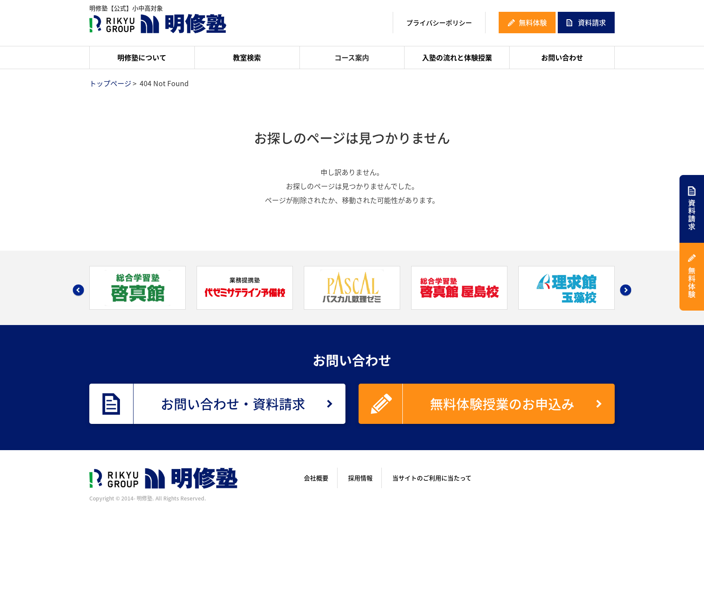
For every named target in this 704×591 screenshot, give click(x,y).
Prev (78, 290)
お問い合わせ (562, 57)
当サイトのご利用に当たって (432, 477)
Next (625, 290)
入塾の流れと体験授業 (457, 57)
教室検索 (247, 57)
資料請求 (592, 22)
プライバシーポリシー (439, 23)
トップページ (110, 83)
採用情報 (360, 477)
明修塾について (141, 57)
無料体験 (533, 22)
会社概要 (316, 477)
